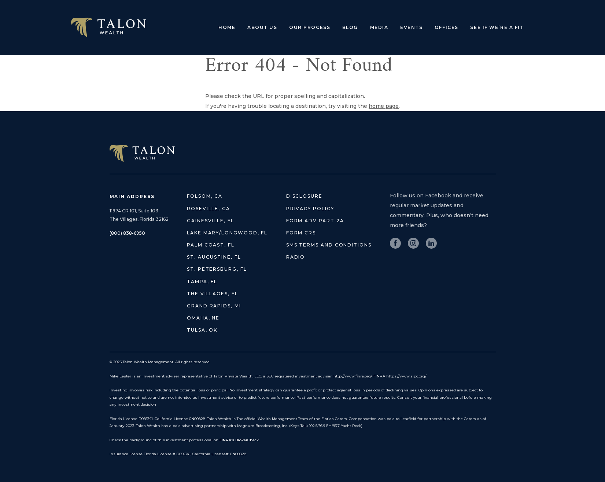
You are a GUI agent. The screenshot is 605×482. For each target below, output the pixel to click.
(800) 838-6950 (127, 233)
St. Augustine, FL (214, 257)
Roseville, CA (208, 208)
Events (411, 27)
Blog (350, 27)
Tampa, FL (202, 281)
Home (226, 27)
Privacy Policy (310, 208)
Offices (446, 27)
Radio (295, 257)
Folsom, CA (204, 196)
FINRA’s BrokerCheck (239, 440)
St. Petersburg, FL (217, 269)
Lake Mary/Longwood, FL (227, 232)
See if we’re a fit (497, 27)
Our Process (309, 27)
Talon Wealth (108, 27)
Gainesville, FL (210, 220)
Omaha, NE (203, 318)
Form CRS (301, 232)
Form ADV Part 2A (315, 220)
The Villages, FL (212, 293)
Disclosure (304, 196)
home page (384, 106)
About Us (262, 27)
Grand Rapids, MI (214, 305)
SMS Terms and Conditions (329, 245)
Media (379, 27)
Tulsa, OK (202, 330)
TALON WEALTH (142, 153)
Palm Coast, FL (211, 245)
